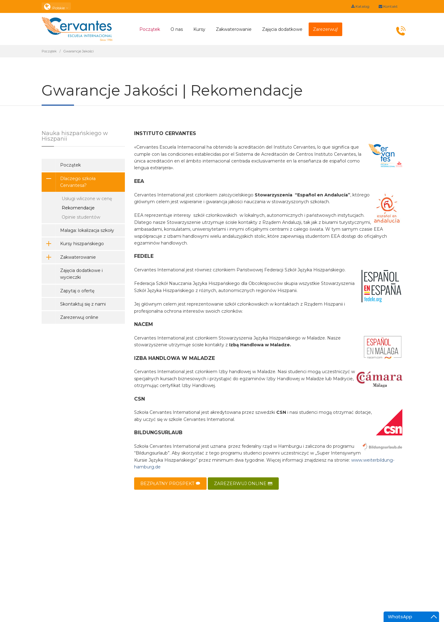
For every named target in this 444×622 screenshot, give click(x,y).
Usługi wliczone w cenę (87, 198)
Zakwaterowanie (234, 29)
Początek (149, 29)
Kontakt (388, 6)
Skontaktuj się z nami (83, 304)
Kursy (199, 29)
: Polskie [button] (56, 6)
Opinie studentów (81, 217)
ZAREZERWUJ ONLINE (243, 483)
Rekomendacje (78, 208)
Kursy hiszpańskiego (73, 243)
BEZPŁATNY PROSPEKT (170, 483)
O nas (177, 29)
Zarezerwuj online (79, 317)
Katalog (360, 6)
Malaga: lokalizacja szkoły (87, 230)
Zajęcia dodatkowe (282, 29)
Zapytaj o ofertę (77, 291)
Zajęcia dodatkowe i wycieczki (81, 274)
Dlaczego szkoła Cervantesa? (69, 182)
